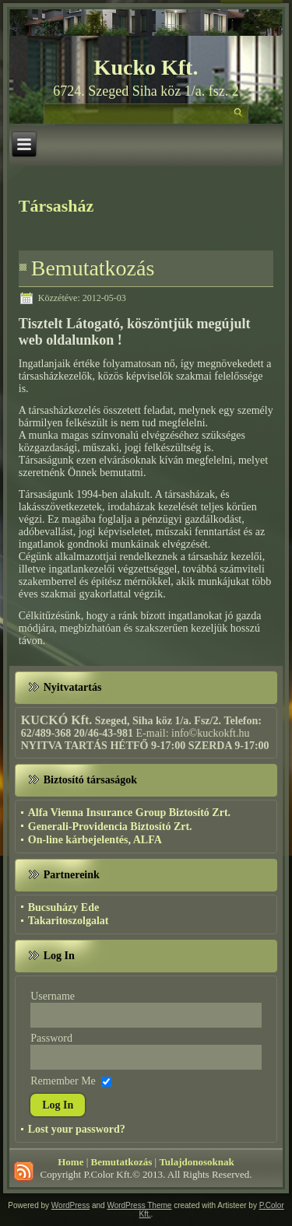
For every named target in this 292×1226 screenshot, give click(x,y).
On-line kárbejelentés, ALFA (95, 840)
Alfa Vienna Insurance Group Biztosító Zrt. (129, 812)
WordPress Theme (139, 1205)
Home (70, 1162)
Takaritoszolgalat (68, 921)
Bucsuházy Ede (63, 907)
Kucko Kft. (146, 67)
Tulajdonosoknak (196, 1162)
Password (51, 1038)
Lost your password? (76, 1129)
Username (52, 996)
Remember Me (63, 1080)
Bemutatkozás (93, 268)
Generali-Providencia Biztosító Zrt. (110, 826)
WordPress (70, 1205)
